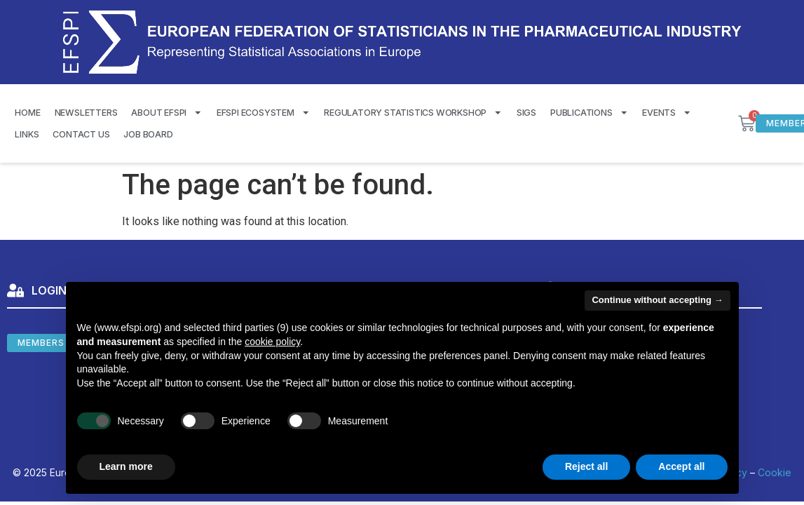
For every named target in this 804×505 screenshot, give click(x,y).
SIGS (526, 112)
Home (27, 112)
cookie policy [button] (272, 341)
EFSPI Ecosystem (264, 112)
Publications (589, 112)
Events (666, 112)
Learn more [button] (126, 466)
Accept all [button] (681, 466)
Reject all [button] (586, 466)
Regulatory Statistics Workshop (413, 112)
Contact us (81, 134)
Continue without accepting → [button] (657, 300)
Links (27, 134)
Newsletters (86, 112)
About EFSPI (166, 112)
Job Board (147, 134)
